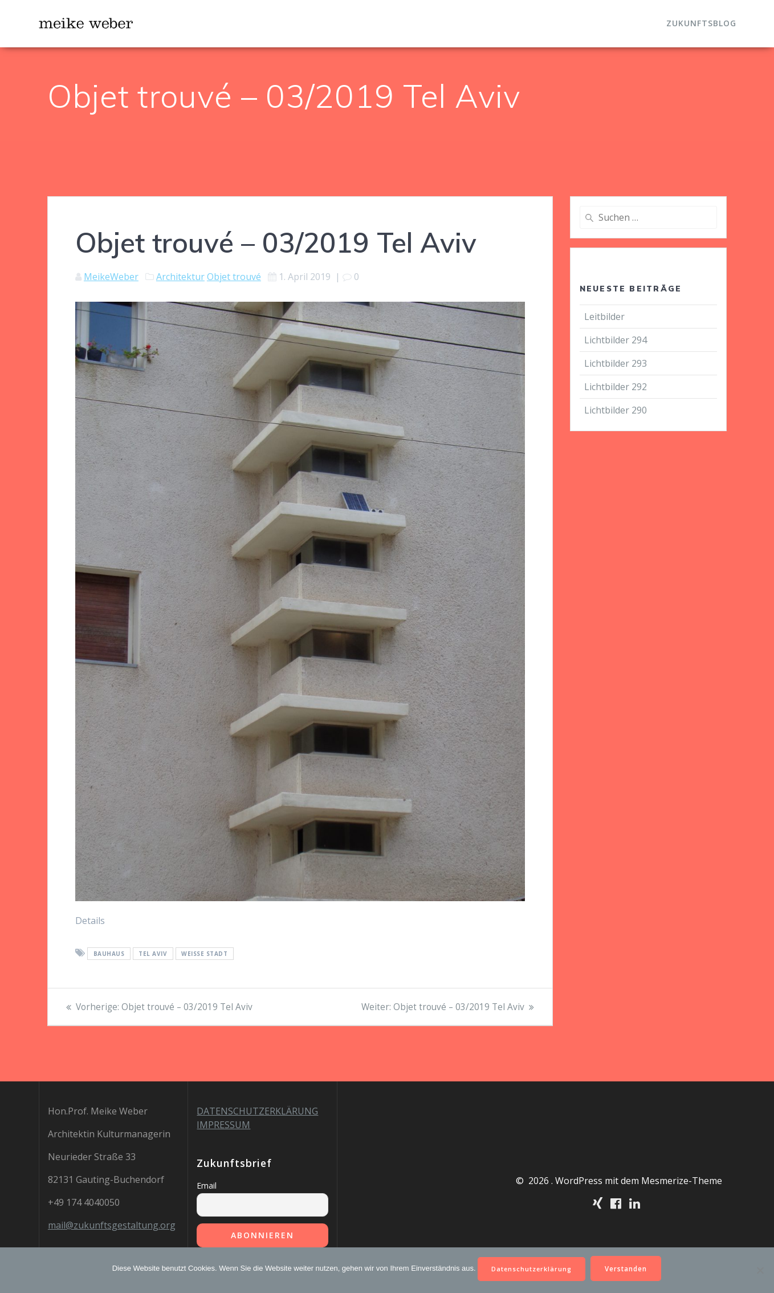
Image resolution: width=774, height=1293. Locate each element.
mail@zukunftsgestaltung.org (112, 1225)
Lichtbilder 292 (615, 386)
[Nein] (759, 1269)
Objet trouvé (234, 276)
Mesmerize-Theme (681, 1180)
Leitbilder (604, 316)
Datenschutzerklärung (530, 1267)
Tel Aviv (152, 954)
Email (207, 1185)
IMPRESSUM (223, 1124)
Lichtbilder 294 (615, 340)
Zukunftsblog (701, 23)
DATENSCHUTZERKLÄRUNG (257, 1111)
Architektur (180, 276)
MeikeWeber (111, 276)
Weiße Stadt (204, 954)
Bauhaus (109, 954)
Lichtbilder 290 (615, 410)
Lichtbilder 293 (615, 363)
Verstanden (630, 1267)
